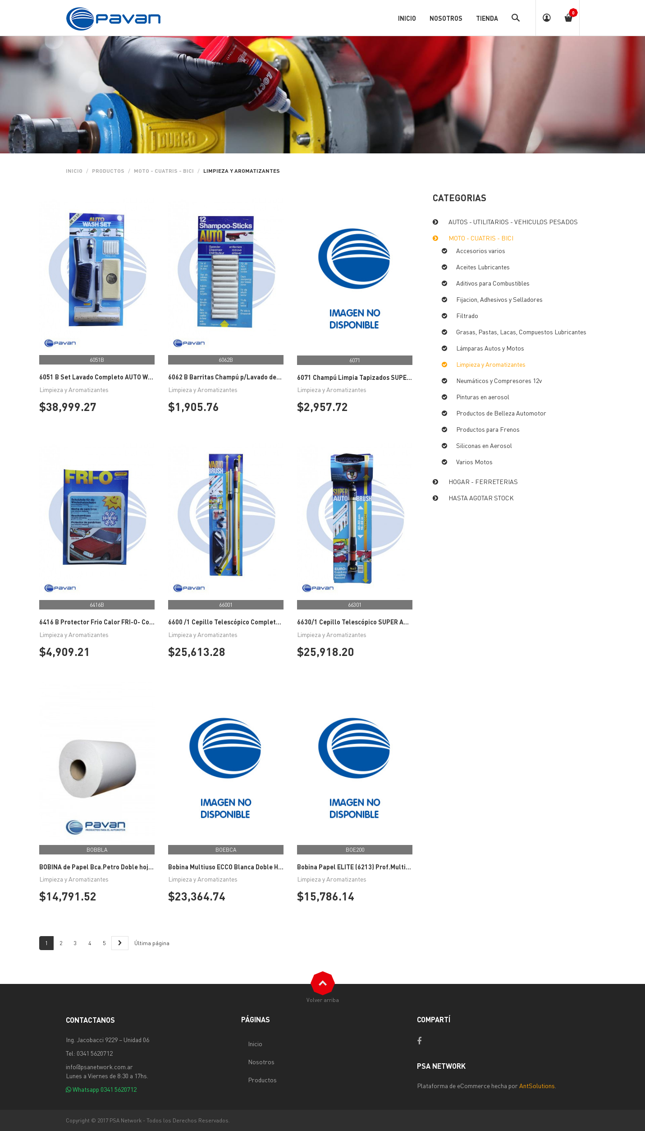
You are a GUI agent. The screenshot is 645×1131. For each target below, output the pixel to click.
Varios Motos (474, 461)
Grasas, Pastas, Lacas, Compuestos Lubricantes (521, 332)
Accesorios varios (480, 250)
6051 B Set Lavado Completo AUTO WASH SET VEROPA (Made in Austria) (144, 377)
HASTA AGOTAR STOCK (481, 498)
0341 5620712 (119, 1089)
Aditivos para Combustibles (493, 283)
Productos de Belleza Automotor (501, 413)
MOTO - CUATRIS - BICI (164, 170)
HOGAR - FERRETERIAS (483, 481)
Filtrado (467, 315)
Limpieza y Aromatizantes (491, 364)
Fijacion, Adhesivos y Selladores (499, 299)
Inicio (74, 170)
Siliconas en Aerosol (484, 445)
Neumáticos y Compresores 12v (499, 380)
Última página (151, 943)
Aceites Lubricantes (483, 267)
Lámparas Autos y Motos (490, 348)
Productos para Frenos (488, 429)
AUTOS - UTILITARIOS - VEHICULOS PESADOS (513, 221)
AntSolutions (537, 1085)
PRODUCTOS (108, 170)
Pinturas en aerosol (482, 396)
